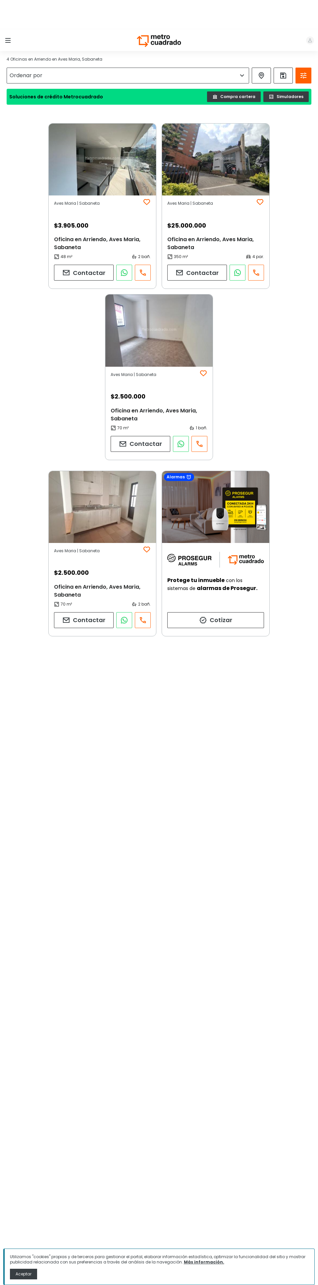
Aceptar (23, 1274)
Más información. (204, 1262)
